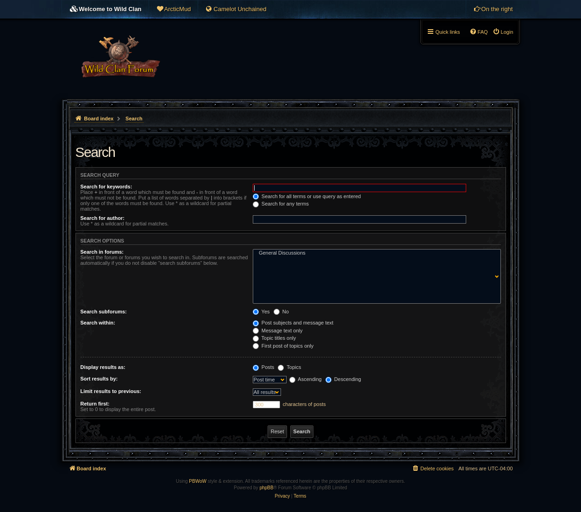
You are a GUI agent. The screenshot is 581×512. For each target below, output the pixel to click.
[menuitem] (173, 9)
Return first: (95, 403)
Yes (261, 311)
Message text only (278, 330)
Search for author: (103, 218)
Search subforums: (104, 311)
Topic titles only (274, 338)
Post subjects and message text (293, 322)
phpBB (267, 487)
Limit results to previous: (111, 391)
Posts (264, 367)
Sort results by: (99, 378)
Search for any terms (281, 203)
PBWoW (197, 481)
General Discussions (375, 253)
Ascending (305, 379)
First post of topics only (283, 346)
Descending (343, 379)
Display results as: (103, 367)
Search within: (98, 322)
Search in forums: (102, 252)
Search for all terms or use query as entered (307, 196)
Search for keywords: (106, 186)
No (281, 311)
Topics (289, 367)
